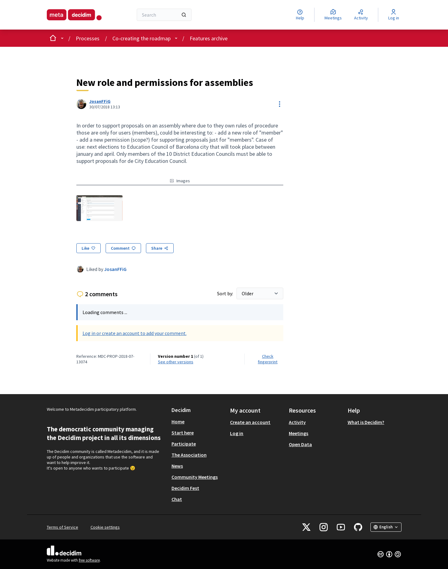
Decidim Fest (185, 488)
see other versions (175, 362)
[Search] (164, 15)
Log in (236, 433)
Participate (184, 444)
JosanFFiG (115, 269)
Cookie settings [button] (105, 527)
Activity (297, 422)
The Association (189, 455)
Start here (183, 433)
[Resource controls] (279, 104)
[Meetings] (333, 15)
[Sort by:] (259, 293)
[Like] (88, 248)
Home (178, 421)
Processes (87, 38)
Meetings (298, 433)
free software (89, 560)
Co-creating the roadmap (141, 38)
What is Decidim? (366, 422)
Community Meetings (195, 477)
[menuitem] (198, 421)
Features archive (209, 38)
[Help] (300, 15)
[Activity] (361, 15)
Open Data (300, 444)
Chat (177, 499)
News (177, 466)
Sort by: (225, 293)
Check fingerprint (267, 359)
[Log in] (394, 15)
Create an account (250, 422)
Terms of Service (62, 527)
